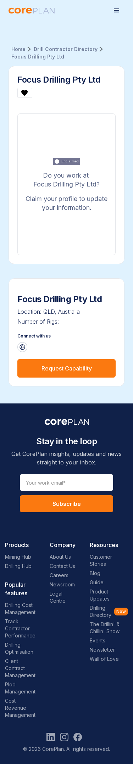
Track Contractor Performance (20, 628)
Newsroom (62, 584)
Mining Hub (18, 557)
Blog (95, 573)
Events (97, 640)
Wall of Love (104, 659)
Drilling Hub (18, 566)
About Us (60, 557)
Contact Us (62, 566)
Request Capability (66, 368)
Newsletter (102, 650)
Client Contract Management (20, 668)
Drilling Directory (100, 611)
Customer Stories (101, 560)
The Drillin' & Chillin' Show (105, 627)
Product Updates (100, 595)
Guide (97, 582)
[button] (116, 10)
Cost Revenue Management (20, 708)
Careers (59, 575)
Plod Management (20, 688)
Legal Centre (58, 597)
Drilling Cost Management (20, 608)
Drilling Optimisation (19, 648)
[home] (32, 10)
